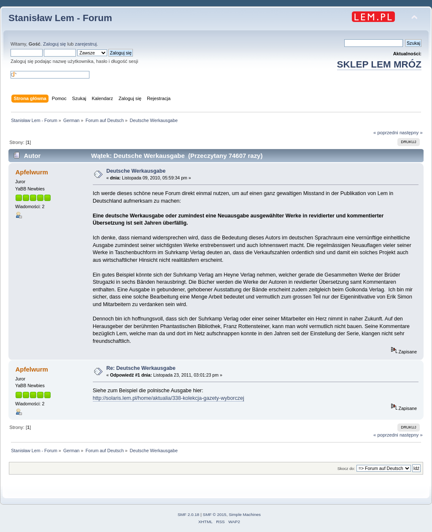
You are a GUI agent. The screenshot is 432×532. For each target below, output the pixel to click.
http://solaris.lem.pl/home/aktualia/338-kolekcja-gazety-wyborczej (168, 398)
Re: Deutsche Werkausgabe (141, 368)
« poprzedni (385, 132)
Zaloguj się (54, 43)
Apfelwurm (31, 172)
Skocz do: (346, 468)
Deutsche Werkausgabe (135, 171)
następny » (411, 132)
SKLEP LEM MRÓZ (379, 64)
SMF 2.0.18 (189, 514)
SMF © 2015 (215, 514)
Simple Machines (245, 514)
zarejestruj (86, 43)
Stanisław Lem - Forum (60, 18)
